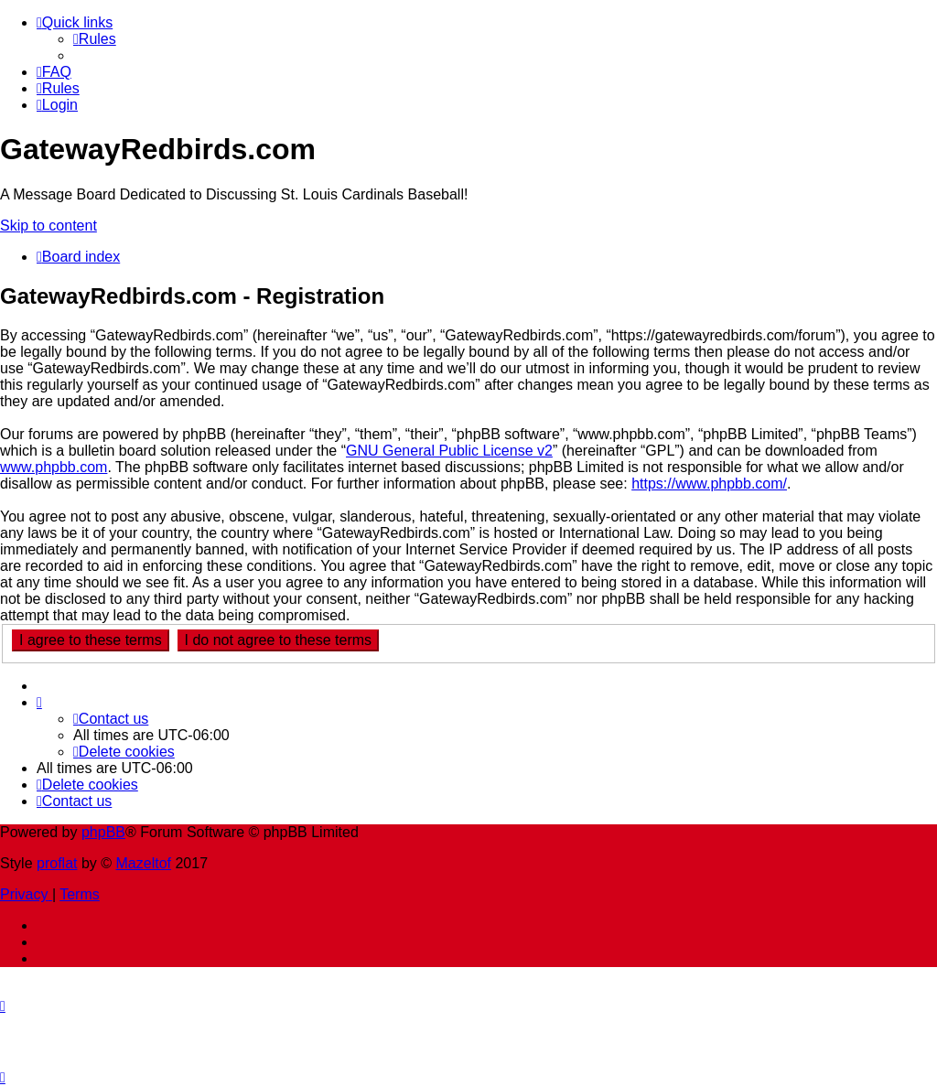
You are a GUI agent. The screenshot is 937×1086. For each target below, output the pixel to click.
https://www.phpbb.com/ (709, 483)
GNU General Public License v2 (449, 450)
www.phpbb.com (53, 467)
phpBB (103, 832)
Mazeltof (143, 863)
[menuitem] (94, 39)
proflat (57, 863)
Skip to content (48, 225)
